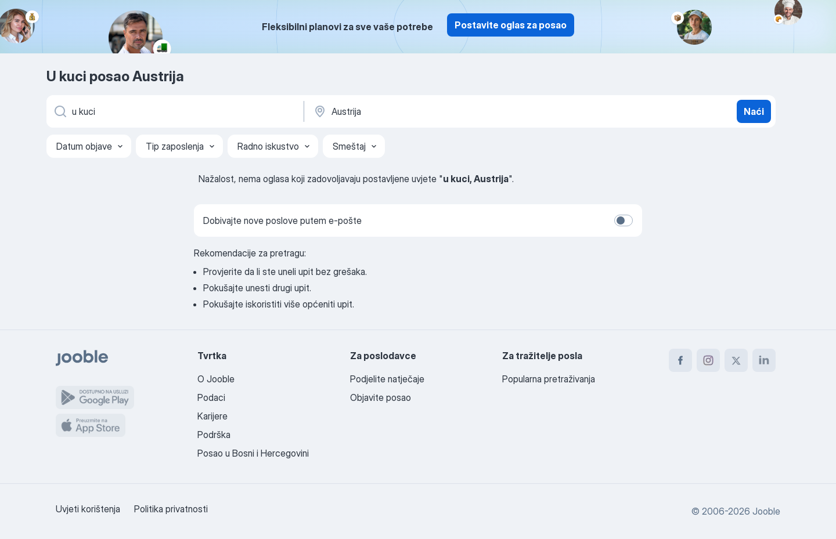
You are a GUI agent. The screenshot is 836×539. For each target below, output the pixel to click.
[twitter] (736, 360)
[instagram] (708, 360)
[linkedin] (764, 360)
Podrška (213, 434)
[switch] (623, 220)
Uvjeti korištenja (88, 509)
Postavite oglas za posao (511, 25)
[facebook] (680, 360)
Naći (754, 111)
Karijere (212, 416)
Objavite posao (380, 397)
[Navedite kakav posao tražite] (174, 111)
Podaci (211, 397)
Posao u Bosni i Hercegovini (253, 453)
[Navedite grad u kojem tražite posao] (433, 111)
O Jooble (216, 379)
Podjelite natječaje (387, 379)
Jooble (766, 511)
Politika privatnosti (171, 509)
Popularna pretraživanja (548, 379)
